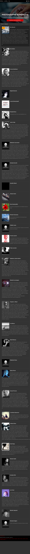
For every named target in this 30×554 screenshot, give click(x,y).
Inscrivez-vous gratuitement (15, 20)
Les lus (6, 1)
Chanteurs (1, 539)
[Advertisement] (13, 8)
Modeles (4, 539)
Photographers (6, 538)
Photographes (2, 538)
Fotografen (15, 538)
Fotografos (9, 538)
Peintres (19, 538)
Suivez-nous (11, 537)
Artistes (21, 538)
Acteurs (27, 538)
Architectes (24, 538)
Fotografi (13, 538)
